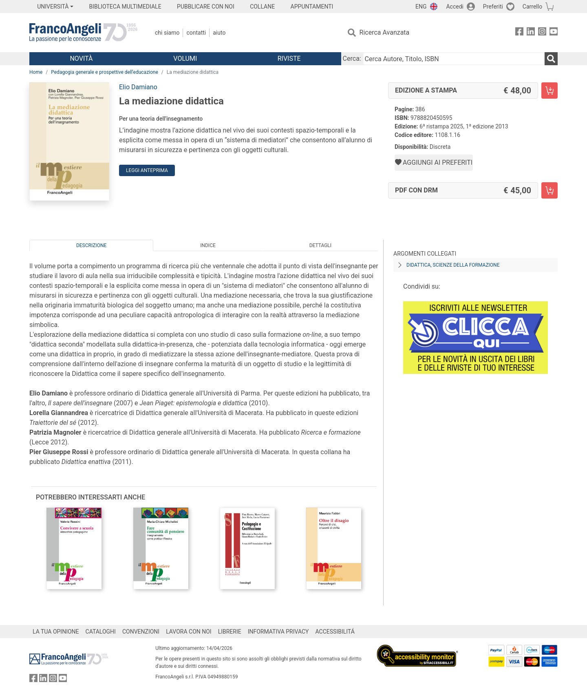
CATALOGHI (101, 631)
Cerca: (352, 58)
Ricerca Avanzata (385, 32)
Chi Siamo (167, 32)
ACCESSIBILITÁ (335, 631)
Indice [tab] (208, 245)
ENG (420, 6)
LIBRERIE (229, 631)
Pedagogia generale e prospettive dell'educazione (104, 72)
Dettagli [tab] (320, 245)
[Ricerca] (551, 58)
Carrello (532, 6)
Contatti (196, 32)
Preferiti (493, 6)
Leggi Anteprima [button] (147, 170)
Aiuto (219, 32)
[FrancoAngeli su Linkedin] (531, 32)
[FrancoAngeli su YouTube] (553, 32)
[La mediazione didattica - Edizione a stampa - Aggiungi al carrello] (549, 90)
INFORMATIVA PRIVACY (278, 631)
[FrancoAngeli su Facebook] (519, 32)
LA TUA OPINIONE (56, 631)
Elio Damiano (138, 87)
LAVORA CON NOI (189, 631)
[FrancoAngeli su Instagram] (542, 32)
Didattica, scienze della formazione (453, 265)
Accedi (454, 6)
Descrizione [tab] (91, 245)
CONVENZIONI (140, 631)
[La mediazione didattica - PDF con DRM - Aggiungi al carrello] (549, 190)
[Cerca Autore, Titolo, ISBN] (454, 58)
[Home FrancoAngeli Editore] (83, 32)
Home (35, 72)
